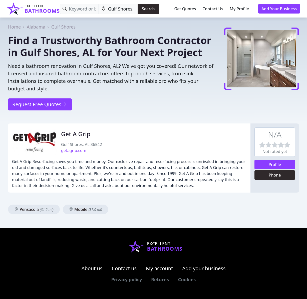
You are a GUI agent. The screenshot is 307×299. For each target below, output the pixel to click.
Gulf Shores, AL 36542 (81, 144)
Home (14, 27)
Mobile (85, 209)
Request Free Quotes (40, 104)
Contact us (124, 268)
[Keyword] (79, 9)
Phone (275, 175)
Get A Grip (76, 134)
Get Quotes (185, 9)
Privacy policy (126, 279)
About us (92, 268)
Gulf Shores (63, 27)
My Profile (239, 9)
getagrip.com (73, 150)
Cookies (187, 279)
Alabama (36, 27)
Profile (274, 164)
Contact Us (212, 9)
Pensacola (34, 209)
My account (159, 268)
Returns (160, 279)
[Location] (118, 9)
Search (148, 9)
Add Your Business (279, 9)
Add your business (204, 268)
